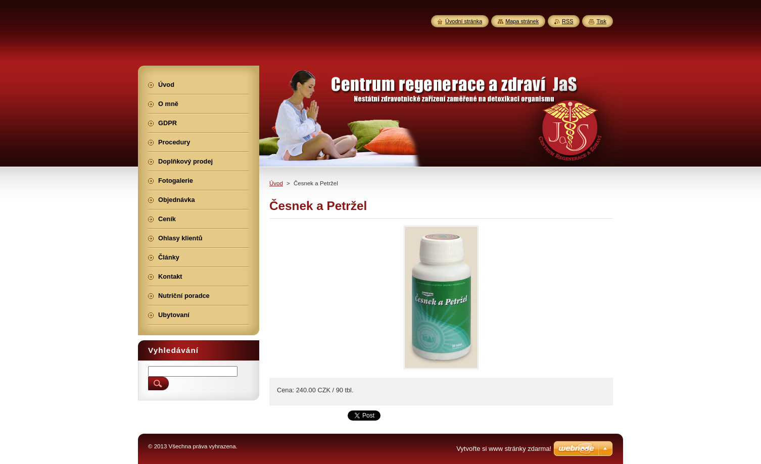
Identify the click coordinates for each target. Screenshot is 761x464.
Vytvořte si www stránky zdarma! (503, 448)
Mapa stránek (522, 21)
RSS (567, 21)
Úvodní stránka (463, 21)
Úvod (276, 183)
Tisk (601, 21)
